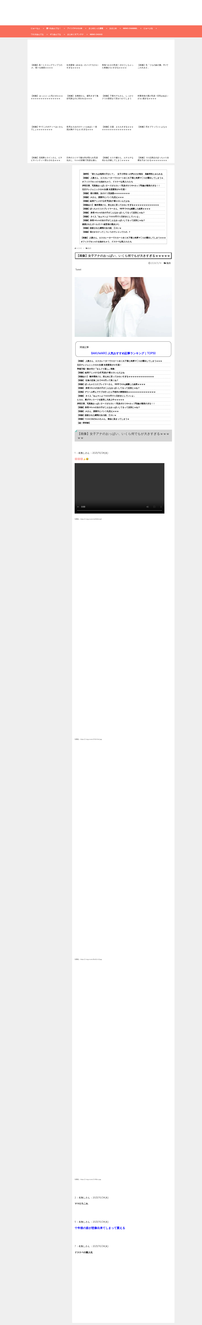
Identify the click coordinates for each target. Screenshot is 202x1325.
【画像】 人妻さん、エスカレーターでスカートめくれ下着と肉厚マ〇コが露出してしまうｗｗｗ (124, 178)
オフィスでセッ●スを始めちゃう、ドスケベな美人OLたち (107, 181)
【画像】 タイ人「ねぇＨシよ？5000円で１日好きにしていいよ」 (111, 216)
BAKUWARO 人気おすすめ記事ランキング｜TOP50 (123, 353)
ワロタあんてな (37, 34)
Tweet (78, 269)
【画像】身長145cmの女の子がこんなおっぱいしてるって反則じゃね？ (113, 220)
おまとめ (113, 28)
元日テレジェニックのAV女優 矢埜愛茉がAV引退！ (104, 189)
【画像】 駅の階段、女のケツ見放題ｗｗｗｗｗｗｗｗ (106, 193)
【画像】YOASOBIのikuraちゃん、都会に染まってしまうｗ (103, 419)
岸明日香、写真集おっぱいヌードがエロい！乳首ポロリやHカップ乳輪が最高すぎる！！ (121, 185)
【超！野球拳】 (84, 423)
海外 (168, 263)
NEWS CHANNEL (130, 28)
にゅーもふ (35, 28)
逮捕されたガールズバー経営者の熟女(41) (100, 224)
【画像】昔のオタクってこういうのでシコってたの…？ (106, 232)
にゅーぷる (148, 28)
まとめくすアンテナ (75, 34)
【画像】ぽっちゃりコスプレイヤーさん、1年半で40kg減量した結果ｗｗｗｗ (116, 208)
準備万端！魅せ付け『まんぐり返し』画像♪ (96, 369)
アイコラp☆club (74, 28)
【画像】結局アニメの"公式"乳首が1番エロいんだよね (105, 201)
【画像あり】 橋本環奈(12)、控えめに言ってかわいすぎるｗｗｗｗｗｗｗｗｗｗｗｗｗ (120, 205)
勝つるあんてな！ (53, 28)
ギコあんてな (55, 34)
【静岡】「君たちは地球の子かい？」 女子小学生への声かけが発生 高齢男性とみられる (122, 174)
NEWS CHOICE (96, 34)
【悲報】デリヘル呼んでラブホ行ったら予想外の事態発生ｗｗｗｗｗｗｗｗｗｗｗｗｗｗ (116, 392)
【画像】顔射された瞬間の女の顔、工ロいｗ (101, 228)
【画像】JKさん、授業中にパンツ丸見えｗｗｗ (103, 197)
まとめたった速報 (96, 28)
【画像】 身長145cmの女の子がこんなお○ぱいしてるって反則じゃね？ (113, 212)
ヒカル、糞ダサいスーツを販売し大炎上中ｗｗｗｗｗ (100, 399)
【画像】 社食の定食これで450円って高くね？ (97, 380)
